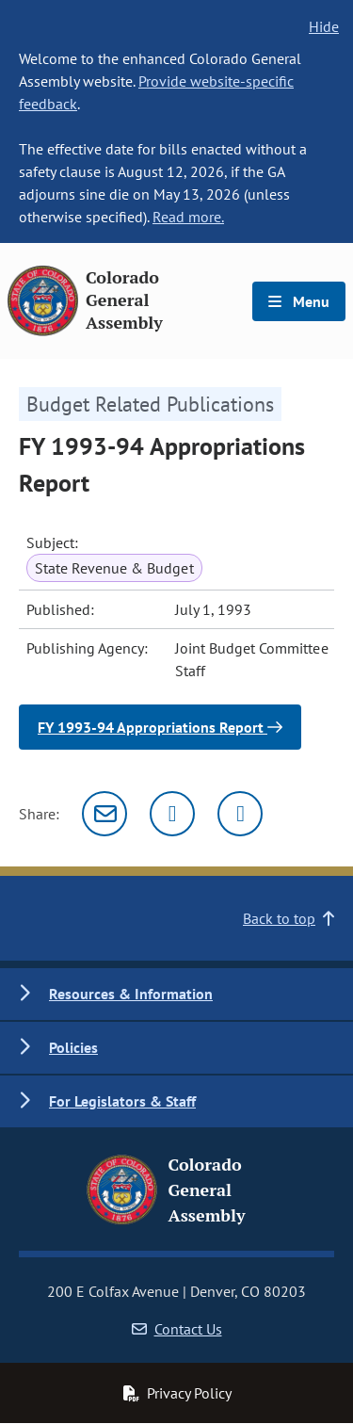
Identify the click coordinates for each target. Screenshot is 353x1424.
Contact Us (177, 1329)
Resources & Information (131, 993)
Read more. (188, 216)
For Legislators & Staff (122, 1101)
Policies (73, 1047)
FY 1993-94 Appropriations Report (160, 727)
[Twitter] (172, 813)
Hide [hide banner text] (324, 26)
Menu (298, 301)
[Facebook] (240, 813)
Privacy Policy (177, 1393)
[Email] (104, 813)
